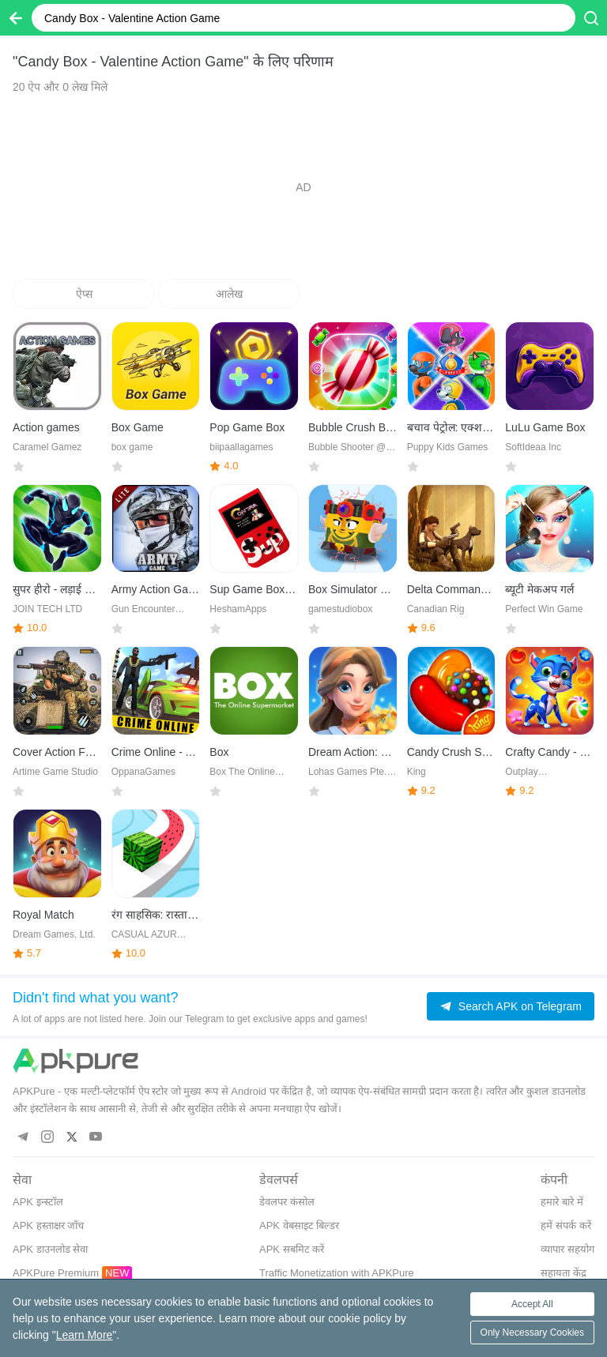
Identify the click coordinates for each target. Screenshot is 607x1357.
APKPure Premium (56, 1273)
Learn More (84, 1335)
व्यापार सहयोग (567, 1249)
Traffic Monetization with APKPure (336, 1273)
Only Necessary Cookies (532, 1332)
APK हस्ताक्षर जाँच (48, 1225)
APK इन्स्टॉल (38, 1202)
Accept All (532, 1304)
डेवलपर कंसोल (287, 1202)
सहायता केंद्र (563, 1273)
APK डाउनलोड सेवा (50, 1249)
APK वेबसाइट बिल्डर (299, 1225)
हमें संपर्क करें (565, 1225)
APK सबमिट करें (291, 1249)
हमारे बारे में (561, 1202)
